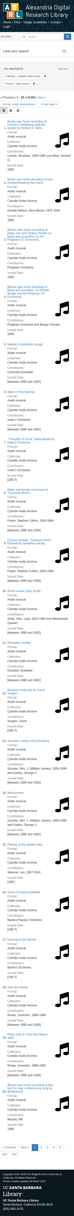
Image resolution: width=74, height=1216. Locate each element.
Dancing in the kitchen (21, 939)
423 (14, 1154)
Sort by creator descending (18, 104)
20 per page (49, 104)
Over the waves (17, 987)
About (7, 22)
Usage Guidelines (35, 22)
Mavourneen (15, 792)
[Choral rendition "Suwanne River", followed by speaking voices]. (30, 542)
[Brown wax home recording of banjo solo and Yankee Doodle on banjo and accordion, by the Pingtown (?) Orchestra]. (29, 234)
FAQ (17, 22)
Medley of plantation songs (24, 344)
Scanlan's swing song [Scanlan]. (28, 740)
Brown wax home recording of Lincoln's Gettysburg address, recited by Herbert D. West (27, 125)
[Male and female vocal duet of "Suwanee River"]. (27, 491)
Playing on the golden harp (24, 844)
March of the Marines (21, 392)
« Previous (9, 1147)
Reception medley (19, 642)
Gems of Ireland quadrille (23, 892)
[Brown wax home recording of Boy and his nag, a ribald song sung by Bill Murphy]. (30, 1088)
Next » (42, 97)
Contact (55, 22)
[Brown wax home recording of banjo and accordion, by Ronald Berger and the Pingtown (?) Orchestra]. (28, 291)
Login (6, 26)
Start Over (63, 69)
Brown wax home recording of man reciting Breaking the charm (30, 181)
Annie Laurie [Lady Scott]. (24, 591)
